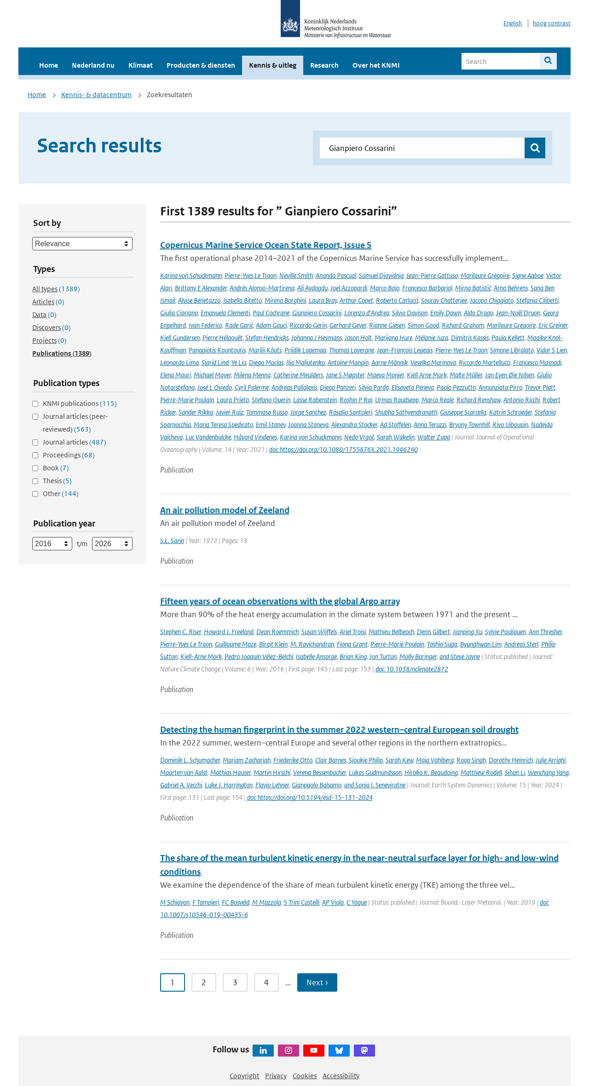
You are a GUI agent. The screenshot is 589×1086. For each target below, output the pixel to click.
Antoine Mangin (348, 362)
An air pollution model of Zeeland (224, 510)
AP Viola (333, 902)
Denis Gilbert (433, 631)
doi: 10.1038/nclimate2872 (411, 668)
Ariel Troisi (353, 631)
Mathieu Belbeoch (391, 631)
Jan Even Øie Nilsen (509, 374)
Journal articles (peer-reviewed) (75, 422)
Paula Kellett (508, 337)
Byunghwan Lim (481, 644)
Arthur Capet (356, 300)
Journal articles (74, 442)
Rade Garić (239, 325)
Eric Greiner (552, 325)
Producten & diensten (201, 65)
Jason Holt (358, 337)
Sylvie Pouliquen (505, 631)
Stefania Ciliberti (537, 300)
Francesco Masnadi (537, 362)
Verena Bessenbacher (319, 772)
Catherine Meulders (298, 374)
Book (56, 467)
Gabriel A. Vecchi (181, 784)
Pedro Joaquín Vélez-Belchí (259, 656)
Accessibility (341, 1075)
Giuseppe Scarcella (463, 412)
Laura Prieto (233, 399)
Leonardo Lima (179, 362)
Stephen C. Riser (180, 631)
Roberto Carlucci (397, 300)
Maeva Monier (385, 374)
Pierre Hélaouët (222, 337)
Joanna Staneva (308, 424)
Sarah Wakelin (396, 437)
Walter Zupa (433, 437)
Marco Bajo (384, 287)
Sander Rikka (196, 412)
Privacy (276, 1075)
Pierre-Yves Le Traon (251, 275)
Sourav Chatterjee (444, 300)
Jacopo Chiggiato (492, 300)
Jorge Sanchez (308, 412)
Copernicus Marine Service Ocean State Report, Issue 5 (266, 245)
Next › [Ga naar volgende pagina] (317, 982)
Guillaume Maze (235, 644)
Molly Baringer (418, 656)
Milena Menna (252, 374)
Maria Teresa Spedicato (223, 424)
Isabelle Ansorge (316, 656)
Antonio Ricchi (521, 399)
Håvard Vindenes (255, 437)
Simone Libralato (512, 350)
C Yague (356, 902)
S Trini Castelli (301, 902)
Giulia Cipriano (179, 312)
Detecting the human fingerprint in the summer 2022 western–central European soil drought (339, 729)
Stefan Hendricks (267, 337)
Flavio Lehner (272, 784)
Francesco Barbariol (427, 287)
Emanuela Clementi (225, 312)
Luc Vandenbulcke (208, 437)
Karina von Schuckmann (191, 275)
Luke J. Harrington (229, 784)
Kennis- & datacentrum (96, 94)
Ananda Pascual (336, 275)
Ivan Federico (205, 325)
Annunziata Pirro (500, 387)
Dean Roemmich (277, 631)
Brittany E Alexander (201, 287)
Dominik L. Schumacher (190, 760)
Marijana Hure (393, 337)
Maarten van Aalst (184, 772)
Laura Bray (323, 300)
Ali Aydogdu (312, 287)
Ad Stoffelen (395, 424)
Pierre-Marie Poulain (187, 399)
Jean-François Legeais (405, 350)
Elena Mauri (175, 374)
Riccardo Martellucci (484, 362)
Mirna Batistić (473, 287)
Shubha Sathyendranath (406, 412)
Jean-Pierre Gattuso (432, 275)
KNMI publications (80, 403)
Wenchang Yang (548, 772)
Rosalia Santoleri (350, 412)
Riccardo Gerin (308, 325)
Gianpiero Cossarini (316, 312)
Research (324, 65)
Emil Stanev (270, 424)
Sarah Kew (399, 760)
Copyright (244, 1075)
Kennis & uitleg (272, 65)
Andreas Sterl (521, 644)
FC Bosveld (235, 902)
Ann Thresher (545, 631)
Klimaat (140, 65)
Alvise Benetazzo (199, 300)
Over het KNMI (376, 65)
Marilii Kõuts (265, 350)
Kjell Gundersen (180, 337)
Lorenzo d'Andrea (366, 312)
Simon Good (423, 325)
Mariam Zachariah (247, 760)
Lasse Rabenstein (315, 399)
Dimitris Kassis (470, 337)
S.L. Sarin (172, 540)
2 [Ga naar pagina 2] (204, 982)
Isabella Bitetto (242, 300)
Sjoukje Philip (366, 760)
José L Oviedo (214, 387)
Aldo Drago (478, 312)
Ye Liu (238, 362)
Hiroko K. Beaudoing (431, 772)
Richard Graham (463, 325)
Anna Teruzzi (430, 424)
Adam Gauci (271, 325)
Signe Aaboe (527, 275)
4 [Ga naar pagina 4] (266, 982)
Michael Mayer (212, 374)
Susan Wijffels (319, 631)
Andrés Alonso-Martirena (262, 287)
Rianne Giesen (387, 325)
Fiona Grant (352, 644)
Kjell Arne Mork (427, 374)
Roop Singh (471, 760)
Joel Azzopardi (348, 287)
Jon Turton (383, 656)
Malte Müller (466, 374)
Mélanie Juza (431, 337)
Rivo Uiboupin (510, 424)
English (512, 23)
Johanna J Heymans (316, 337)
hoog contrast (552, 23)
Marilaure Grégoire (485, 275)
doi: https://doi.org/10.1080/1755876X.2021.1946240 (343, 449)
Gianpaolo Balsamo (316, 784)
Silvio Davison (409, 312)
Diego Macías (266, 362)
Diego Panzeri (338, 387)
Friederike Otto (292, 760)
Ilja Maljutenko (305, 362)
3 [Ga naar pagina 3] (235, 982)
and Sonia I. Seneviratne (374, 784)
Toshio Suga (442, 644)
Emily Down (445, 312)
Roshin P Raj (356, 399)
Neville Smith (296, 275)
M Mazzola (266, 902)
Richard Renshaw (478, 399)
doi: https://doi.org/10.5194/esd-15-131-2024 (310, 797)
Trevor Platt (540, 387)
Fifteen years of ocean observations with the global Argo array (280, 601)
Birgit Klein (273, 644)
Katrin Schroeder (510, 412)
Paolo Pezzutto (456, 387)
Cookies (305, 1075)
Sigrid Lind (215, 362)
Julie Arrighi (551, 760)
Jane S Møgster (345, 374)
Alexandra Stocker (354, 424)
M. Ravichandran (312, 644)
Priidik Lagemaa (305, 350)
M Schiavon (175, 902)
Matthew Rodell (481, 772)
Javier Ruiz (229, 412)
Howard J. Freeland (229, 631)
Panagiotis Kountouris (217, 350)
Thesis (57, 480)
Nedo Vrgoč (359, 437)
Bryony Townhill (469, 424)
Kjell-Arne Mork (201, 656)
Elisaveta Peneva (413, 387)
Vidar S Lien (552, 350)
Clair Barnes (330, 760)
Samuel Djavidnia (381, 275)
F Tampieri (205, 902)
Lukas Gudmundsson (375, 772)
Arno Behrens (511, 287)
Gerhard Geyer (347, 325)
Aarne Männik (389, 362)
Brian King (353, 656)
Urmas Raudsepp (397, 399)
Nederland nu (93, 65)
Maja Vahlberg (435, 760)
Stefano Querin (271, 399)
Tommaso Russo (267, 412)
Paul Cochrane (271, 312)
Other (61, 493)
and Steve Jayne (459, 656)
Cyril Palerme (252, 387)
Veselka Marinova (433, 362)
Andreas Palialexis (294, 387)
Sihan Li (515, 772)
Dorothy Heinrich (511, 760)
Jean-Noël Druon (518, 312)
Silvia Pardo (373, 387)
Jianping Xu (467, 631)
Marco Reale (438, 399)
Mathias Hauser (230, 772)
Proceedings (69, 455)
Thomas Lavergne (351, 350)
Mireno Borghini (285, 300)
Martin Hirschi (272, 772)
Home (48, 65)
